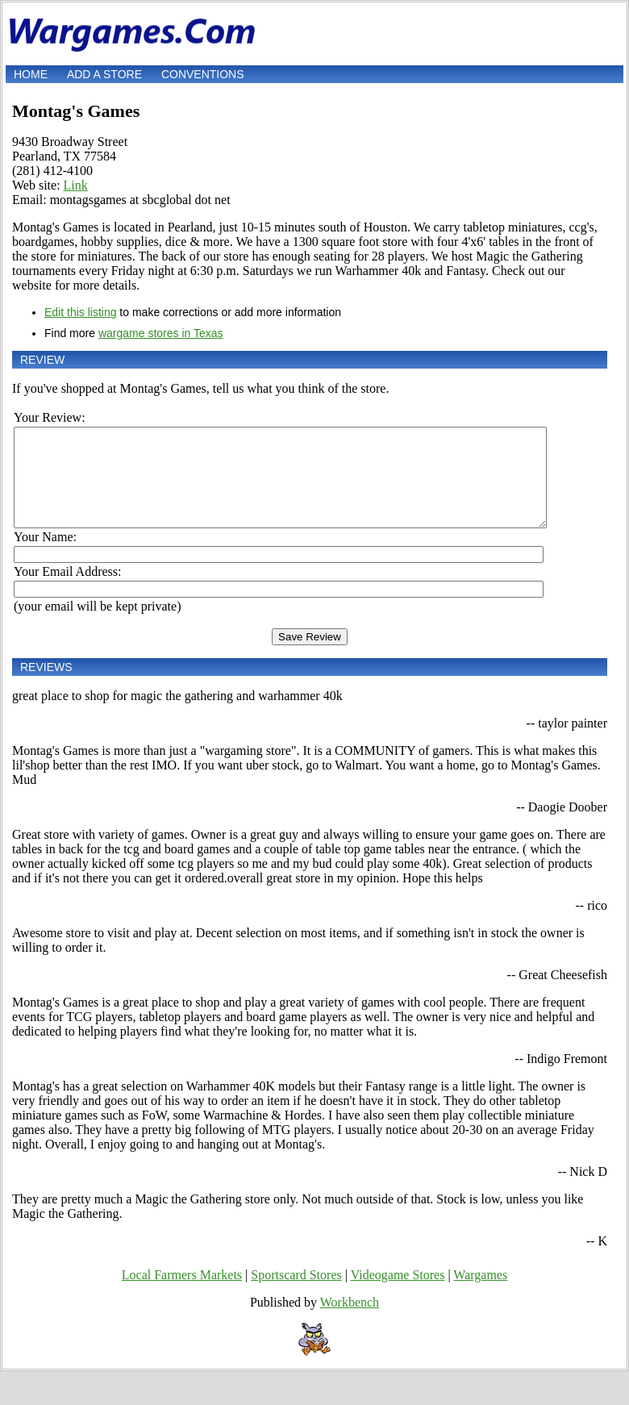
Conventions (202, 74)
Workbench (349, 1321)
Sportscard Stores (296, 1294)
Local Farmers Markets (182, 1294)
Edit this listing (80, 312)
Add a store (104, 74)
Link (76, 185)
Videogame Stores (398, 1294)
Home (31, 74)
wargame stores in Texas (160, 333)
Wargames (480, 1294)
